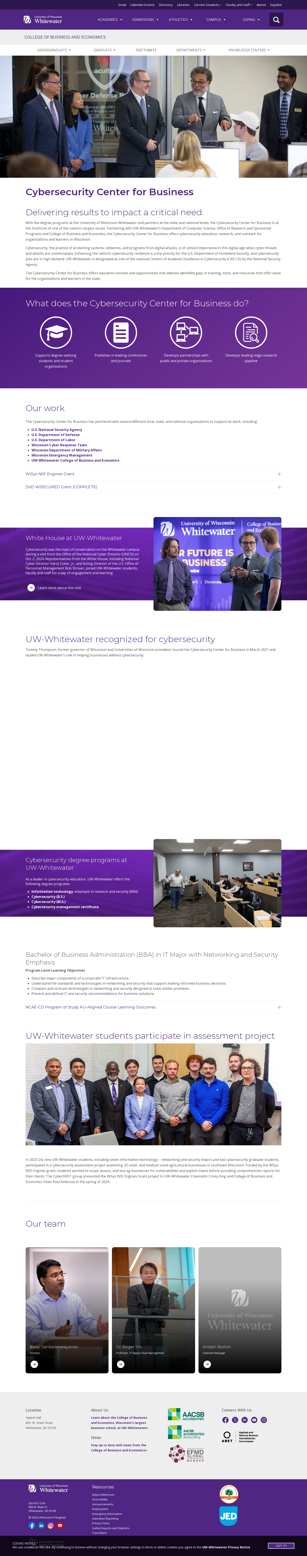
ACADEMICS (110, 19)
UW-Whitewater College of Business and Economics (75, 460)
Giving (251, 19)
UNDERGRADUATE (54, 50)
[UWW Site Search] (276, 19)
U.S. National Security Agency (57, 429)
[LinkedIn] (244, 1420)
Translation (99, 1533)
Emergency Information (107, 1514)
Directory (166, 5)
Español (276, 5)
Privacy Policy (101, 1523)
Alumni (261, 5)
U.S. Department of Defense (56, 434)
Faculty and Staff (238, 5)
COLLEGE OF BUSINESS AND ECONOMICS (65, 37)
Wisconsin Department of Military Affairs (67, 450)
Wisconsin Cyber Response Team (59, 445)
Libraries (183, 5)
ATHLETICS (181, 19)
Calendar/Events (142, 5)
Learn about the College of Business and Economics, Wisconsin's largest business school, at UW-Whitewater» (119, 1423)
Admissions (145, 19)
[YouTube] (254, 1420)
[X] (235, 1420)
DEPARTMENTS (191, 50)
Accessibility (100, 1499)
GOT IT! (281, 1546)
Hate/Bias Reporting (105, 1518)
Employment (100, 1509)
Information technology (52, 891)
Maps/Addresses (103, 1495)
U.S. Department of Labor (53, 440)
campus (216, 19)
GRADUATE (105, 50)
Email (122, 5)
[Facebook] (225, 1420)
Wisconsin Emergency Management (62, 455)
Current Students (206, 5)
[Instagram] (264, 1420)
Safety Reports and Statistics (110, 1528)
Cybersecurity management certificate (65, 906)
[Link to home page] (43, 19)
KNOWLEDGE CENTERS (249, 50)
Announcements (102, 1504)
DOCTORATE (146, 50)
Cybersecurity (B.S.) (48, 896)
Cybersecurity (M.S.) (49, 901)
